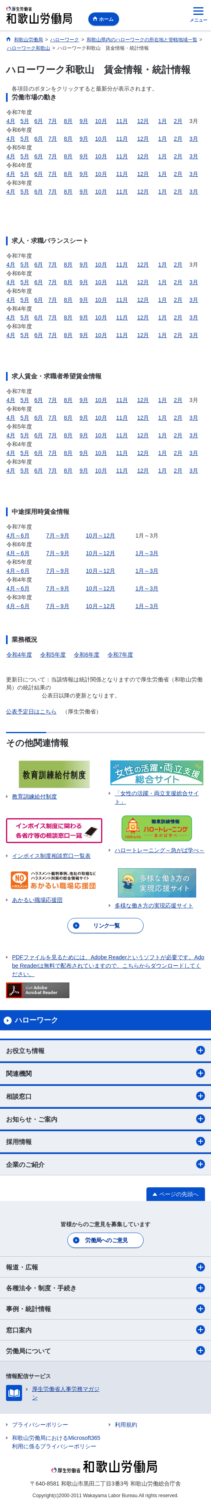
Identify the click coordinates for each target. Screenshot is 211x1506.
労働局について (105, 1350)
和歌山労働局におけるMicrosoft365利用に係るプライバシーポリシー (56, 1442)
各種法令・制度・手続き (105, 1288)
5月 (24, 121)
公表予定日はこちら (31, 711)
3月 (193, 138)
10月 (101, 121)
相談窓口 (105, 1096)
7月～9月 (57, 535)
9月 (83, 121)
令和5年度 (53, 654)
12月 (143, 121)
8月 (68, 121)
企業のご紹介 (105, 1164)
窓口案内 (105, 1329)
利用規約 (126, 1424)
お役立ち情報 (105, 1050)
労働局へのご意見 (106, 1240)
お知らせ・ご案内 (105, 1118)
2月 (178, 121)
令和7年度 (120, 654)
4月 (10, 121)
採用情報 (105, 1141)
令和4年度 (19, 654)
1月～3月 (147, 553)
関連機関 (105, 1073)
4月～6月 (18, 535)
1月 (162, 121)
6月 (38, 121)
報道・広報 (105, 1267)
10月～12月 (100, 535)
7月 (52, 121)
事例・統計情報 (105, 1308)
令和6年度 (86, 654)
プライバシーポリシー (40, 1424)
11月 (122, 121)
